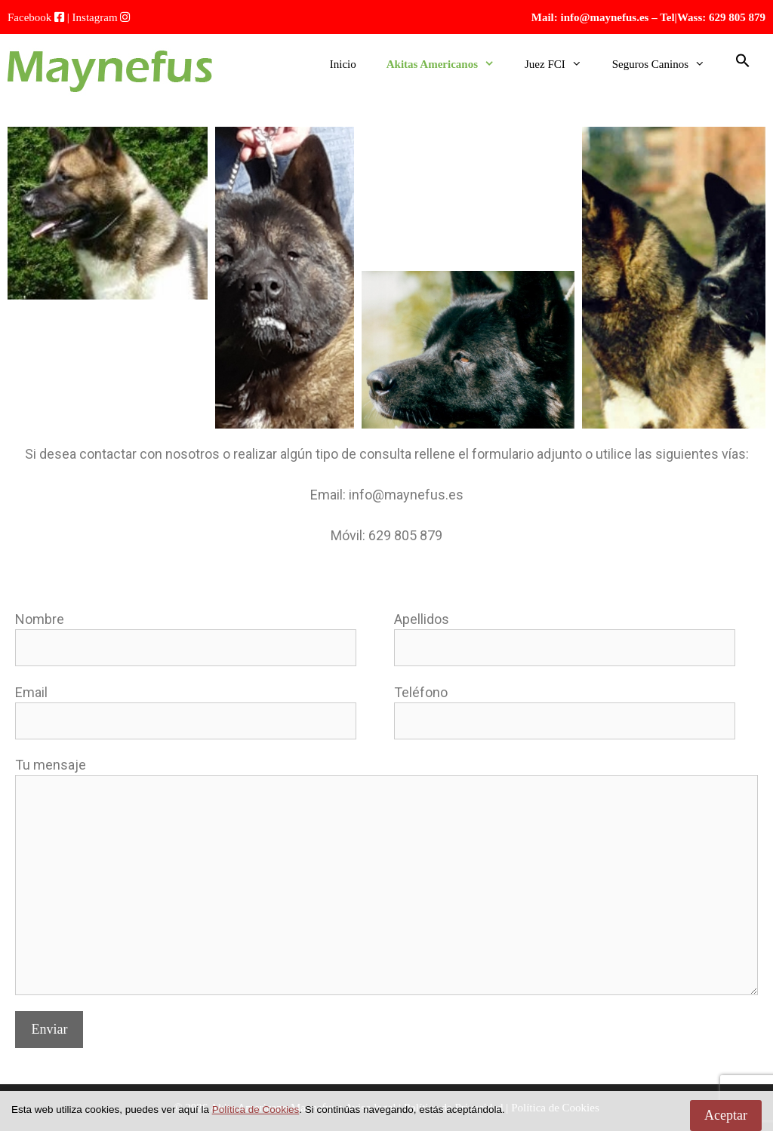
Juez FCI (561, 64)
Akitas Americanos (448, 64)
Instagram (95, 17)
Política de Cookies (256, 1109)
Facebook (29, 17)
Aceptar (725, 1115)
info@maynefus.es (605, 17)
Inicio (343, 64)
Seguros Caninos (666, 64)
